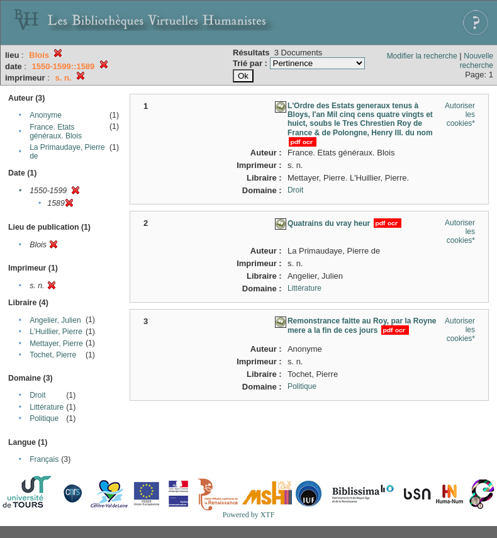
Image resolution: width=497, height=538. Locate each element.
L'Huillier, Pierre (56, 331)
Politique (44, 418)
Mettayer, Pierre (56, 343)
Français (44, 459)
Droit (37, 395)
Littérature (47, 407)
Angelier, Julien (55, 320)
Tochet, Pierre (53, 354)
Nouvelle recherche (476, 61)
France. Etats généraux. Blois (56, 131)
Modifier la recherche (422, 56)
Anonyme (46, 115)
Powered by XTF (249, 514)
